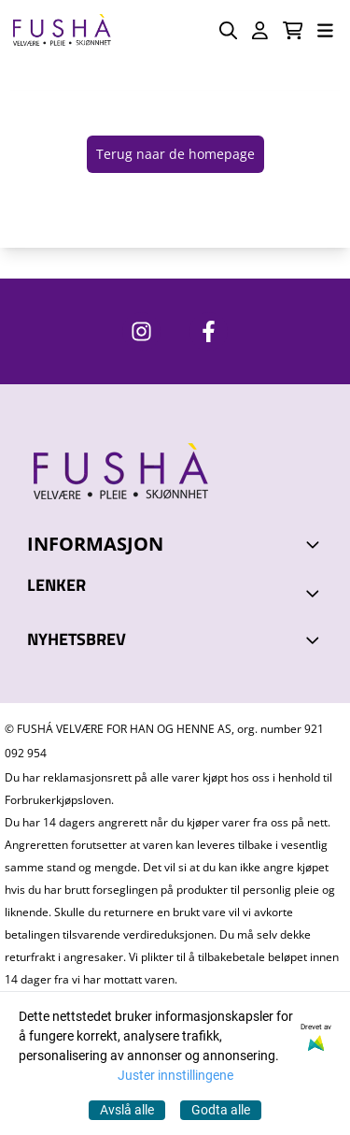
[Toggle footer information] (315, 544)
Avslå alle (127, 1109)
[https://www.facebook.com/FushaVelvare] (208, 331)
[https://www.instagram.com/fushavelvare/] (141, 331)
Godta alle (220, 1109)
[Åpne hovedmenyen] (325, 30)
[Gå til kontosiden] (260, 30)
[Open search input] (228, 30)
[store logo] (61, 30)
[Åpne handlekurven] (293, 30)
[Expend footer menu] (315, 592)
